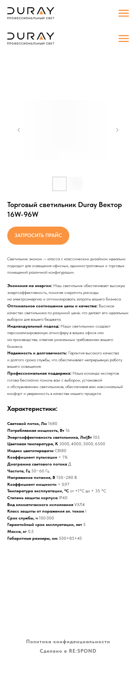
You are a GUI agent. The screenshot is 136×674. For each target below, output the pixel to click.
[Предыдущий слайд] (19, 130)
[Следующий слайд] (117, 130)
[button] (38, 236)
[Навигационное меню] (124, 38)
